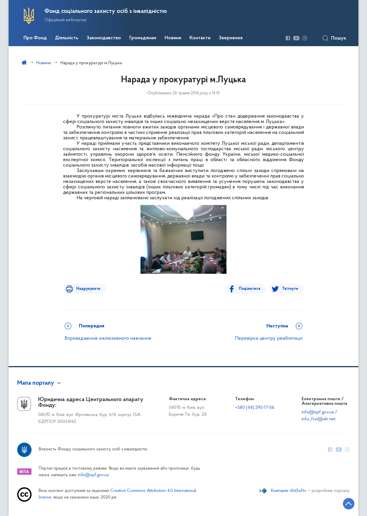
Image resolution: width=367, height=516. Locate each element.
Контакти (200, 38)
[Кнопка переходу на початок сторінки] (345, 503)
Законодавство (104, 38)
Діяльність (66, 38)
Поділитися (251, 289)
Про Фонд (35, 38)
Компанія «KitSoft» (289, 490)
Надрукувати (87, 289)
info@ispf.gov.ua (93, 475)
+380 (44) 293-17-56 (254, 407)
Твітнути (290, 289)
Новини (173, 38)
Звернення (231, 38)
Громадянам (142, 38)
